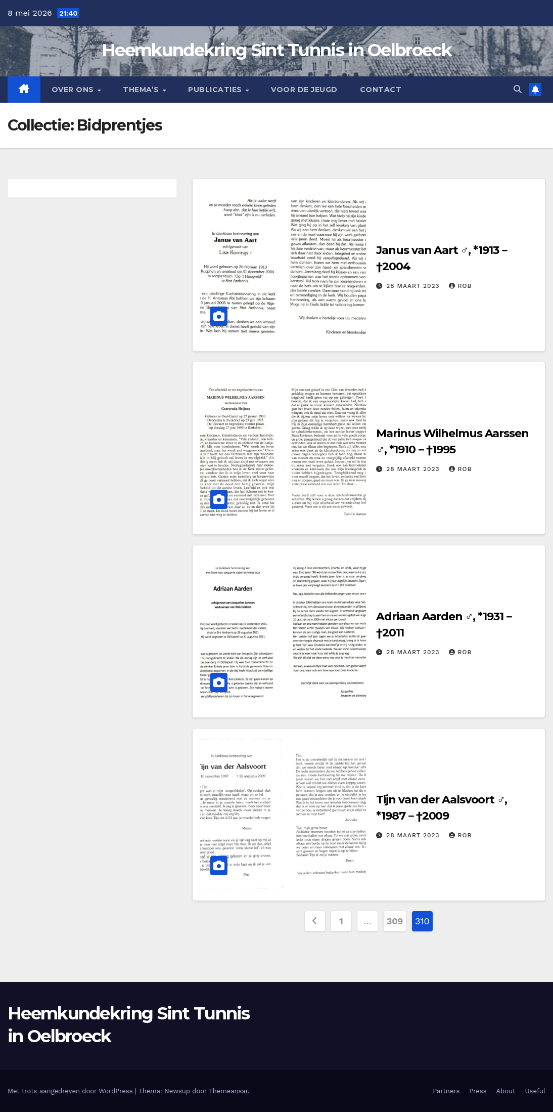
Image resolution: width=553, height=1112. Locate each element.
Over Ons (74, 89)
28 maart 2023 (414, 285)
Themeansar (228, 1091)
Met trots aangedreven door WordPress (71, 1091)
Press (477, 1091)
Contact (381, 89)
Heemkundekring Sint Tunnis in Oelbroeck (276, 50)
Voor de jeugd (304, 89)
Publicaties (216, 89)
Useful (535, 1091)
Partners (446, 1091)
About (506, 1091)
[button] (518, 89)
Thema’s (142, 89)
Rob (460, 285)
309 (395, 921)
